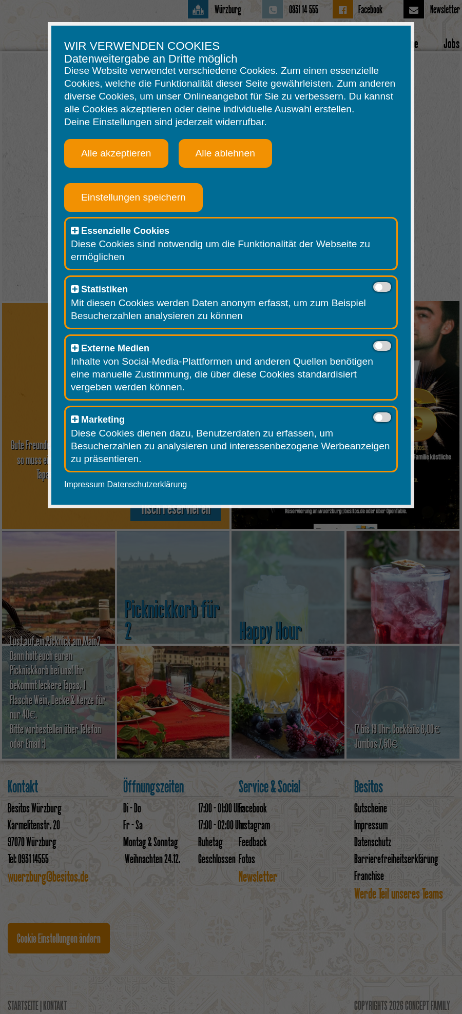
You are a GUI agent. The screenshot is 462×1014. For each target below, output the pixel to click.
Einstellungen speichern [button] (128, 196)
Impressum (80, 484)
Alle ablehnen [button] (221, 152)
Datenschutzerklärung (143, 484)
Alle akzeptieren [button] (111, 152)
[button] (70, 230)
